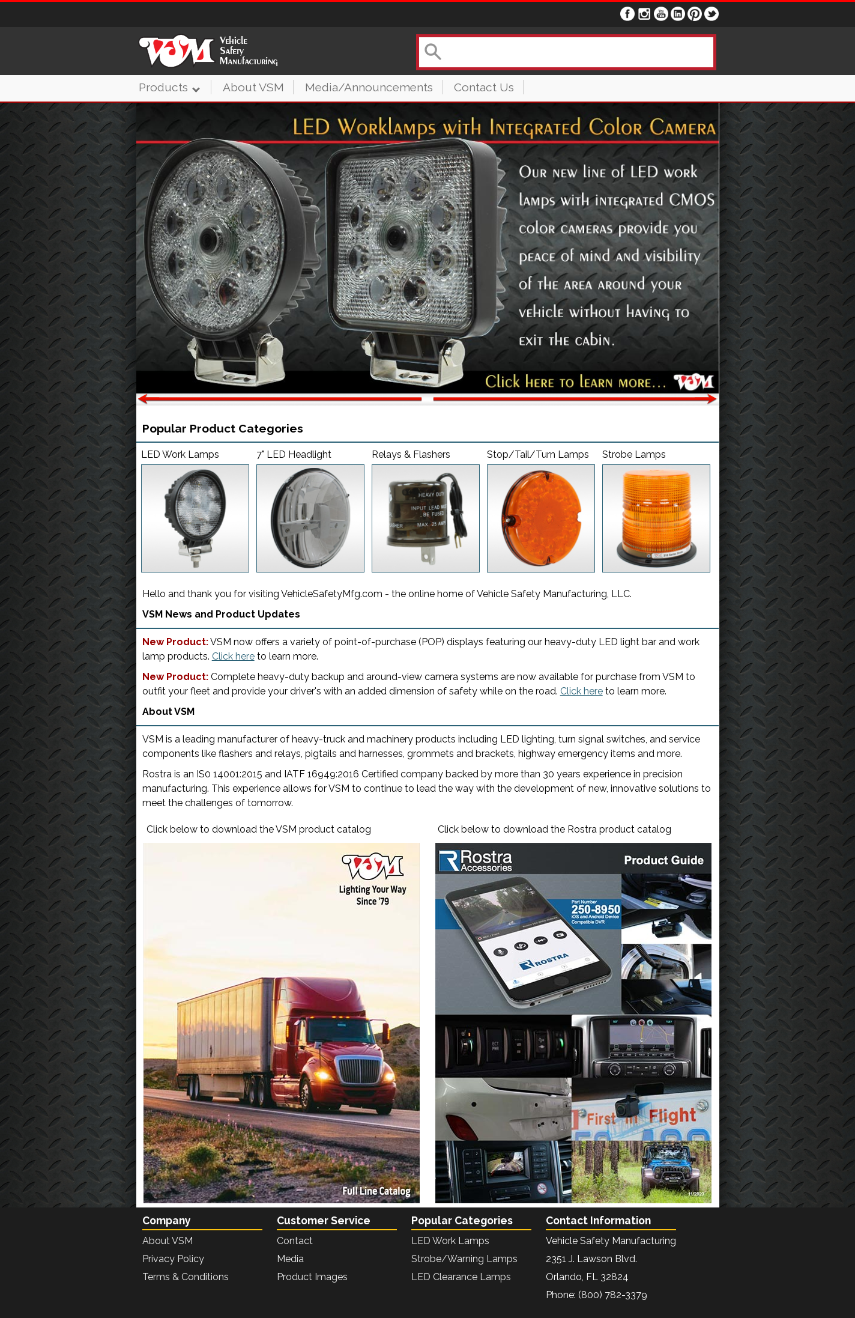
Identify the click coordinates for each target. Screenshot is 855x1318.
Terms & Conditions (185, 1277)
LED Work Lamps (450, 1241)
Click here (233, 656)
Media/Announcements (369, 87)
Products (169, 87)
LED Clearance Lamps (461, 1277)
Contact (295, 1241)
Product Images (312, 1277)
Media (290, 1259)
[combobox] (565, 52)
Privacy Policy (173, 1259)
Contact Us (484, 87)
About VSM (253, 87)
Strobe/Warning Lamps (464, 1259)
